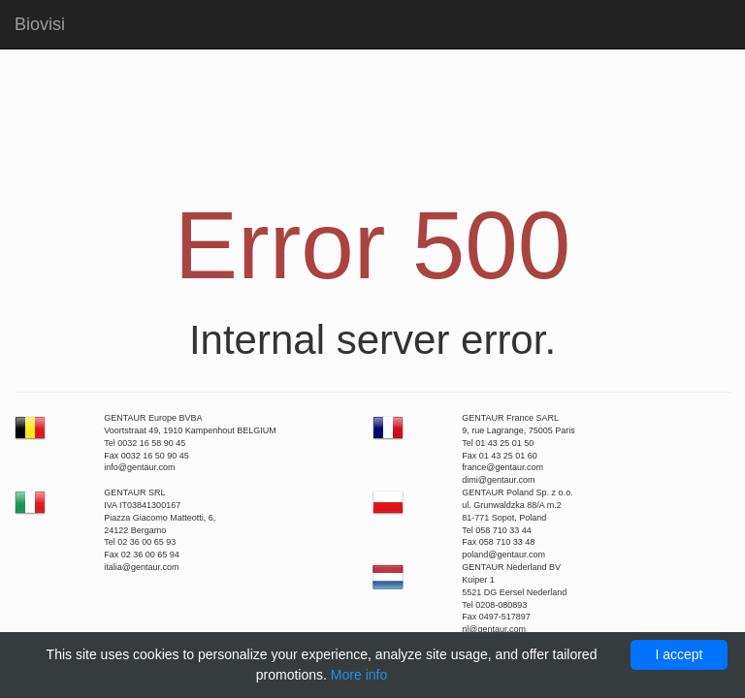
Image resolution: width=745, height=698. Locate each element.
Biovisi (40, 24)
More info (359, 674)
